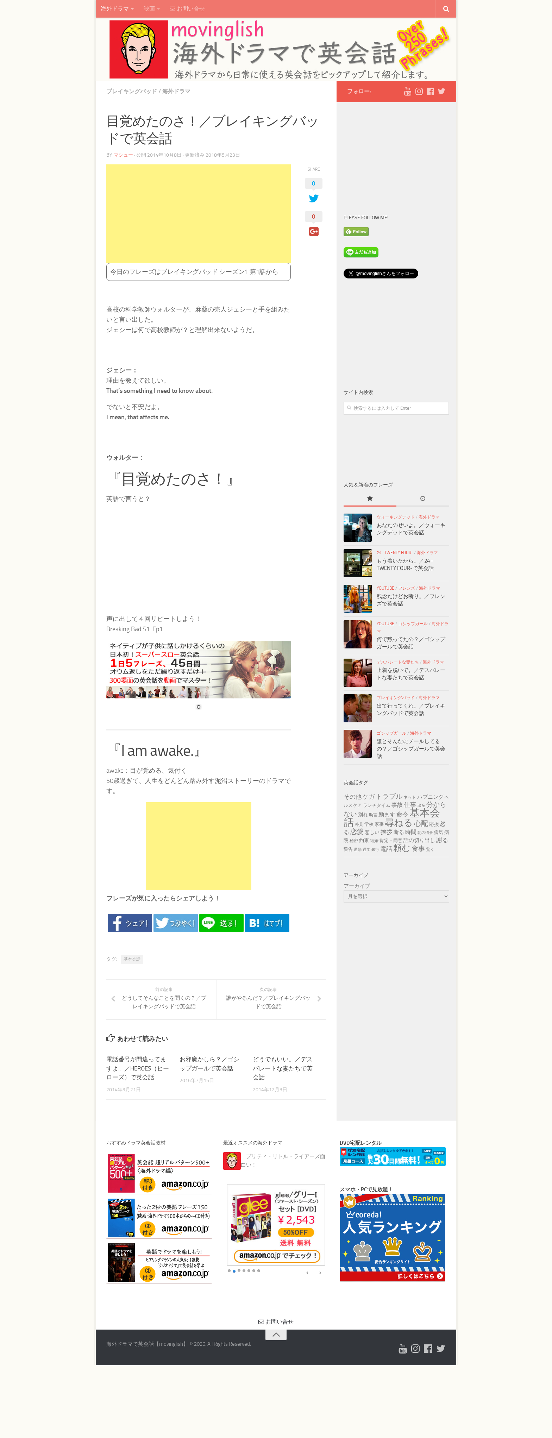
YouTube (385, 588)
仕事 (410, 805)
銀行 (375, 849)
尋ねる (399, 822)
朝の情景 (425, 832)
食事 (418, 849)
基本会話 (132, 959)
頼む (401, 848)
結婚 (374, 840)
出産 (421, 805)
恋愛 (357, 832)
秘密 (354, 840)
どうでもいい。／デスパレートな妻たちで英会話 (283, 1068)
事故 (397, 805)
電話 (386, 848)
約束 (364, 840)
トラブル (389, 796)
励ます (386, 814)
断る (399, 832)
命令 (402, 814)
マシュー (123, 155)
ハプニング (430, 797)
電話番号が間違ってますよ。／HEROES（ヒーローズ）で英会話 (137, 1068)
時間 (410, 832)
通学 (366, 849)
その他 (353, 796)
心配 (421, 823)
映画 (149, 8)
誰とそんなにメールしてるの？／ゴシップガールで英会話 (411, 748)
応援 (434, 824)
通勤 (358, 849)
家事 (379, 824)
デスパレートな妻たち (398, 662)
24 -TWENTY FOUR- (395, 552)
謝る (442, 840)
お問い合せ (187, 8)
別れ (363, 815)
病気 (438, 832)
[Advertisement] (198, 213)
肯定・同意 (391, 840)
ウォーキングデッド (396, 517)
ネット (409, 797)
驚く (430, 849)
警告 (348, 849)
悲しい (372, 832)
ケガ (369, 796)
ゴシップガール (413, 623)
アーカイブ (357, 886)
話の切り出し (419, 840)
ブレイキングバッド (131, 91)
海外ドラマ (115, 8)
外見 (359, 824)
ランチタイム (376, 805)
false (307, 1273)
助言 (373, 814)
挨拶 (387, 832)
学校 (369, 824)
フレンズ (406, 588)
